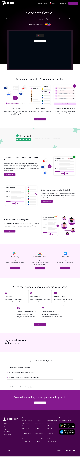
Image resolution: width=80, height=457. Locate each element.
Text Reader (49, 439)
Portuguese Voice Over (27, 426)
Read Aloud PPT (50, 423)
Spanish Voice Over (26, 436)
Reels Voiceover (38, 428)
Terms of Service (7, 434)
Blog (45, 3)
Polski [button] (52, 3)
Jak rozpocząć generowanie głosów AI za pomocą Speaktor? (21, 373)
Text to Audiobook (51, 436)
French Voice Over (26, 431)
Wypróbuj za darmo (40, 119)
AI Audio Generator (26, 441)
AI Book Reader (50, 426)
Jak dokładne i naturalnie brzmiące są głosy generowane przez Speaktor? (24, 378)
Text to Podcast (50, 434)
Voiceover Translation (39, 439)
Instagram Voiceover (39, 426)
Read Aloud (37, 441)
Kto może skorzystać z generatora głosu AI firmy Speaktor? (21, 382)
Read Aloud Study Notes (52, 421)
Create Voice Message (51, 441)
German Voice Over (26, 434)
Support (5, 426)
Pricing (39, 3)
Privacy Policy (7, 432)
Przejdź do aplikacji (39, 41)
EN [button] (39, 35)
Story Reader (49, 428)
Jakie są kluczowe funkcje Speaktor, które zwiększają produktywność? (23, 387)
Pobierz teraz (14, 268)
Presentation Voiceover (39, 436)
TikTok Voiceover (38, 421)
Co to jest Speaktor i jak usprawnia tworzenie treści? (20, 368)
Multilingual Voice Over (27, 421)
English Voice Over (26, 423)
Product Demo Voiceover (40, 434)
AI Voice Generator (26, 439)
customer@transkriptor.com (65, 421)
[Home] (8, 3)
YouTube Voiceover (39, 423)
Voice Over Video (38, 431)
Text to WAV (49, 431)
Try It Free (73, 3)
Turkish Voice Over (26, 428)
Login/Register (62, 3)
